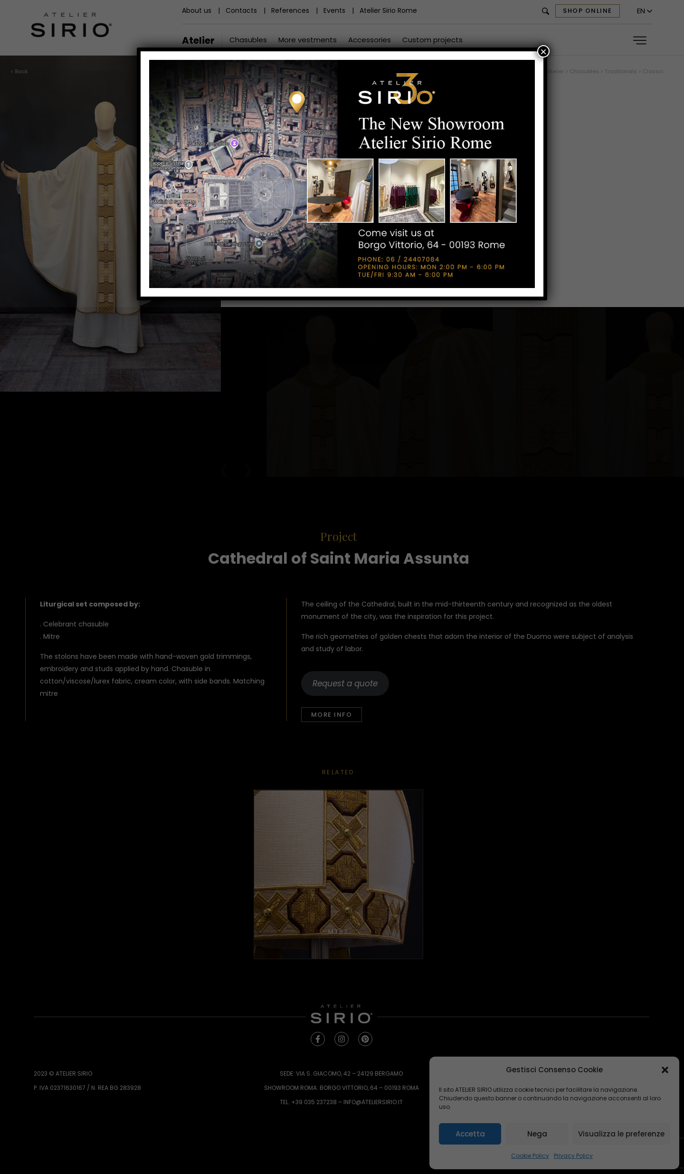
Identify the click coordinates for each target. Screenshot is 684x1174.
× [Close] (543, 51)
